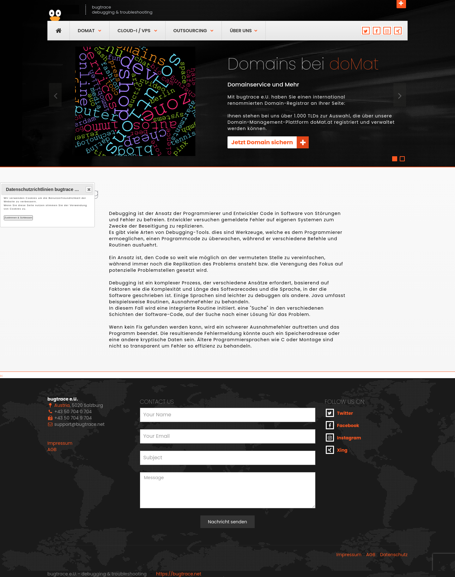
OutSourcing (193, 30)
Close (88, 189)
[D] (1, 376)
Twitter (339, 413)
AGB (52, 449)
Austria (62, 405)
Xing (337, 450)
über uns (243, 30)
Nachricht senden (227, 522)
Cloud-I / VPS (137, 30)
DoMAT (89, 30)
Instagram (343, 437)
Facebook (342, 425)
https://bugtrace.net (178, 574)
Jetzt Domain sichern (270, 142)
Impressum (59, 443)
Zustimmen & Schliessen (18, 217)
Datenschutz (394, 554)
